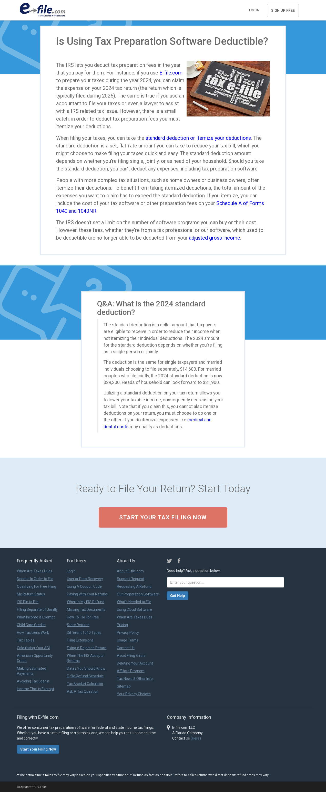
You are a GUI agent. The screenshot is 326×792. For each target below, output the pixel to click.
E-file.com (170, 73)
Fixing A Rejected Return (86, 648)
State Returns (78, 625)
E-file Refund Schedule (85, 676)
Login (71, 571)
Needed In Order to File (35, 579)
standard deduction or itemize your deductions (198, 138)
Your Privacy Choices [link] (134, 694)
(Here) (196, 738)
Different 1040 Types (84, 632)
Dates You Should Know (86, 668)
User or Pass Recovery (85, 579)
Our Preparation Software (138, 594)
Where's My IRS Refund (85, 602)
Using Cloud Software (134, 609)
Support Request (130, 579)
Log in (254, 10)
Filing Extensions (80, 640)
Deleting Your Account (135, 663)
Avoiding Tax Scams (33, 681)
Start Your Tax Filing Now (163, 517)
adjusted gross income (214, 238)
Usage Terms (127, 640)
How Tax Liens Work (33, 632)
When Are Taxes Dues (34, 571)
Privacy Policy (128, 632)
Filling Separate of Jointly (37, 609)
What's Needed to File (134, 602)
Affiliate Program (131, 671)
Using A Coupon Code (84, 586)
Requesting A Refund (134, 586)
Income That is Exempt (35, 689)
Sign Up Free (283, 10)
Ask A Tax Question (82, 691)
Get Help (177, 596)
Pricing (122, 625)
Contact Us (126, 648)
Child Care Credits (31, 625)
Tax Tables (25, 640)
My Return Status (31, 594)
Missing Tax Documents (86, 609)
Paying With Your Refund (87, 594)
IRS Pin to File (27, 602)
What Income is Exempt (36, 617)
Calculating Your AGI (33, 648)
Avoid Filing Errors (131, 656)
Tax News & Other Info (135, 679)
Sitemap (124, 686)
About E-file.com (130, 571)
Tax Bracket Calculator (85, 684)
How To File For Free (83, 617)
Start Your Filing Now (38, 749)
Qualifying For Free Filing (36, 586)
